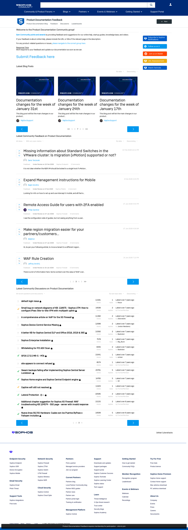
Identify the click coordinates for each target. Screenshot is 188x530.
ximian (120, 357)
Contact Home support (158, 482)
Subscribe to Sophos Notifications (154, 38)
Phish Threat (14, 488)
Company (153, 500)
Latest (125, 300)
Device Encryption (16, 470)
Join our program (72, 470)
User (170, 4)
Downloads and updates (102, 463)
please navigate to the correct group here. (69, 43)
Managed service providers (75, 466)
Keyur (120, 303)
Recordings (126, 500)
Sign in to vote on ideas (19, 151)
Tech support (98, 487)
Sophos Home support (158, 478)
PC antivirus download (158, 488)
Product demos (155, 466)
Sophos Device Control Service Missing (40, 325)
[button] (151, 5)
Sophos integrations (17, 500)
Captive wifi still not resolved (35, 387)
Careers (153, 511)
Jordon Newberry (124, 326)
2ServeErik (122, 319)
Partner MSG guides (73, 488)
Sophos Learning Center (102, 480)
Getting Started (133, 12)
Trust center (98, 506)
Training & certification (73, 502)
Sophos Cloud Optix (45, 495)
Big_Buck (121, 342)
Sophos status (99, 484)
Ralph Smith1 (33, 185)
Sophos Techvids (100, 477)
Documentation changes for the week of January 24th (77, 104)
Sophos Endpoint (16, 463)
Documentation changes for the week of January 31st (35, 104)
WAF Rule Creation (38, 258)
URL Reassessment (154, 61)
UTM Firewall (42, 473)
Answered (18, 356)
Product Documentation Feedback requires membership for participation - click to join (94, 526)
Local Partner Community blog (76, 485)
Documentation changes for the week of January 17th (119, 104)
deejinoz (31, 239)
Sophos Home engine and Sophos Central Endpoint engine (49, 379)
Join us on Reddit (153, 53)
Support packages (100, 466)
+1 (43, 395)
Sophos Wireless (44, 477)
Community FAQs (128, 466)
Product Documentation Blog (37, 24)
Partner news (70, 492)
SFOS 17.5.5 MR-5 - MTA (32, 355)
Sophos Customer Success (103, 473)
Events (152, 504)
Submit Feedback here (35, 56)
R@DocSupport (27, 120)
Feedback (54, 24)
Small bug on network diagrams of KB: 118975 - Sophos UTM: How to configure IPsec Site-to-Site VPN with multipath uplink (54, 309)
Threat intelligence (100, 499)
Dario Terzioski (34, 160)
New (165, 21)
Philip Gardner (33, 210)
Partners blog (70, 482)
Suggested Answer (18, 309)
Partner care (70, 495)
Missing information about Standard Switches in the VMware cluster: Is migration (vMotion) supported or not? (69, 153)
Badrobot (121, 334)
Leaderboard (126, 482)
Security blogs (99, 509)
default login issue (30, 301)
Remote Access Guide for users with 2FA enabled (63, 204)
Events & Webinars (106, 12)
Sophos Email (14, 485)
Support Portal (157, 12)
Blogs (65, 12)
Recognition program (129, 478)
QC (119, 381)
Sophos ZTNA (43, 466)
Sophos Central (43, 492)
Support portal (99, 470)
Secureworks (154, 514)
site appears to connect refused (36, 363)
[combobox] (93, 5)
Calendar (125, 497)
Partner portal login (72, 499)
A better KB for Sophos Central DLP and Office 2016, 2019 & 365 (53, 332)
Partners (83, 12)
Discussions (64, 24)
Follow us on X (152, 46)
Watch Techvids (152, 67)
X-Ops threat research (102, 502)
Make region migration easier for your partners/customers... (53, 231)
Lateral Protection (30, 395)
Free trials (153, 463)
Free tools (13, 504)
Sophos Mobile (15, 473)
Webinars (125, 493)
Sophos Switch (43, 470)
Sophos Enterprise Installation (36, 340)
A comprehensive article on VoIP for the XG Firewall (46, 317)
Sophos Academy (100, 512)
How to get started (128, 463)
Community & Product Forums (38, 12)
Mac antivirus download (158, 485)
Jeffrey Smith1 (34, 264)
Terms (22, 523)
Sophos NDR (42, 480)
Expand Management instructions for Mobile (59, 180)
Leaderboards (77, 24)
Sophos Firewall (43, 463)
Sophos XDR (14, 466)
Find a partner (71, 463)
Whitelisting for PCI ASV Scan (35, 348)
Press (152, 507)
